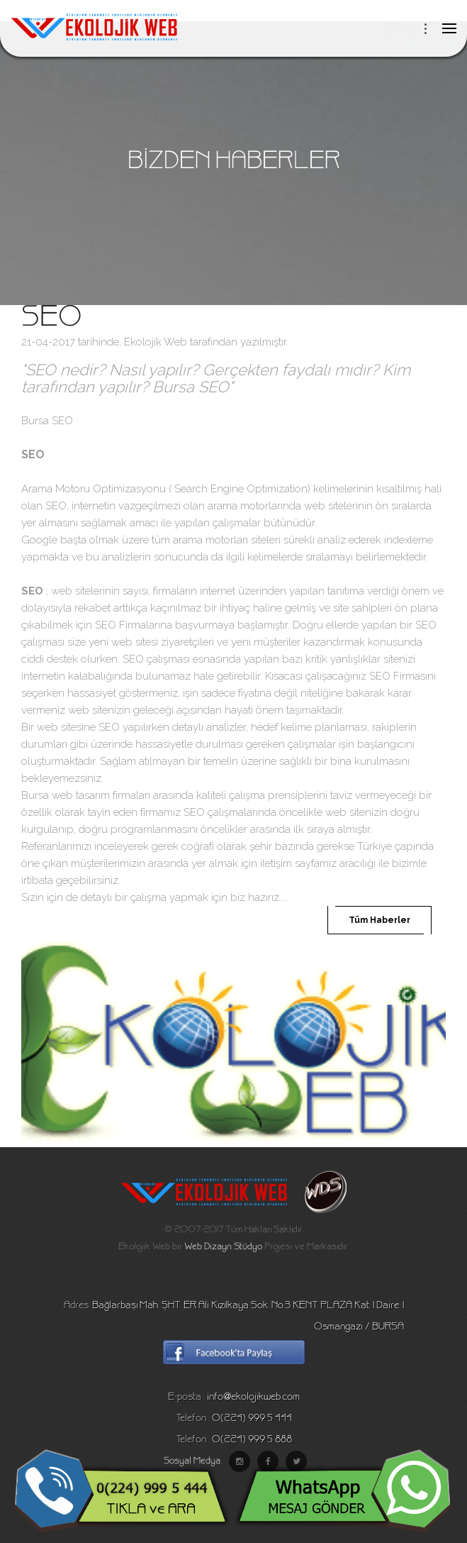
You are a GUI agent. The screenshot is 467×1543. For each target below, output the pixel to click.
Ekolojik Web (155, 342)
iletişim (276, 863)
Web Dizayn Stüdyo (223, 1247)
